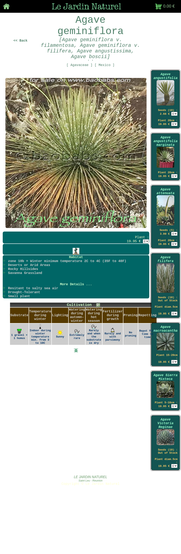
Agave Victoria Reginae (165, 467)
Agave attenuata (165, 214)
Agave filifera (165, 287)
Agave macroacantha (165, 363)
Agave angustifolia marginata (165, 160)
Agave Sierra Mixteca (165, 416)
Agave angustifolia (165, 90)
